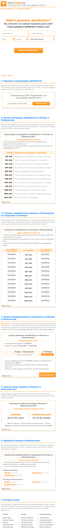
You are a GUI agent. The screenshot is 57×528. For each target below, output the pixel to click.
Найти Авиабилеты (28, 50)
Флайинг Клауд (10, 485)
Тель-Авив (29, 522)
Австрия (5, 522)
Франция (10, 527)
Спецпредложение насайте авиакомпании (47, 375)
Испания (11, 520)
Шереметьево (9, 475)
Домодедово (37, 473)
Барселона (29, 518)
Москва (23, 518)
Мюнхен (31, 527)
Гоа (22, 520)
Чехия (9, 518)
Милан (31, 520)
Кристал (7, 482)
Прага (26, 527)
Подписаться (41, 103)
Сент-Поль (35, 482)
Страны (3, 75)
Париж (23, 522)
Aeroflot (49, 520)
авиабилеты (26, 3)
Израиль (5, 520)
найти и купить (47, 354)
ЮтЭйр (46, 527)
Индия (5, 527)
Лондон (25, 520)
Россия (10, 75)
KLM (45, 522)
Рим (28, 524)
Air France (45, 524)
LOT (41, 518)
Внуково (7, 473)
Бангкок (23, 524)
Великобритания (8, 524)
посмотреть (12, 254)
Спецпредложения (23, 8)
